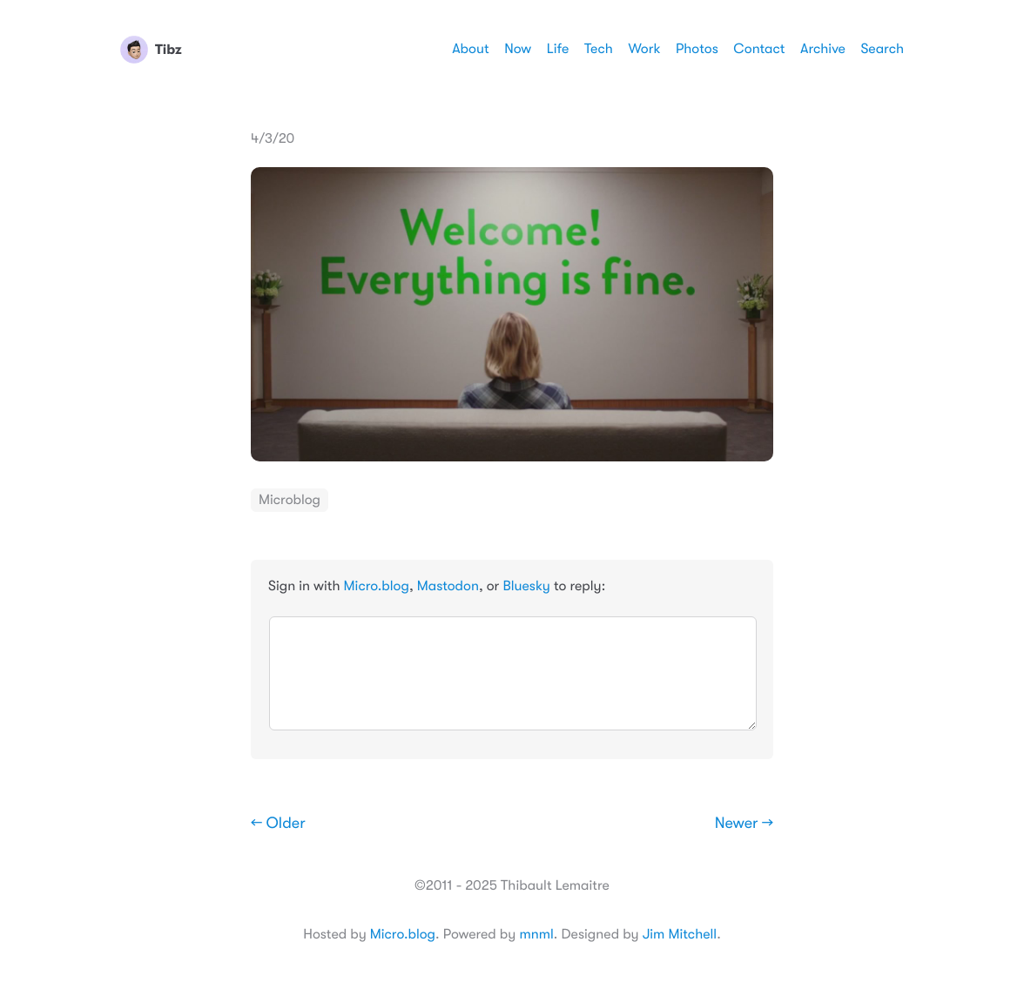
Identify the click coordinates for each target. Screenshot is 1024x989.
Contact (759, 49)
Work (644, 49)
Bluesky (525, 586)
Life (558, 49)
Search (882, 49)
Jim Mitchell (680, 934)
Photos (697, 49)
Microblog (289, 500)
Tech (598, 49)
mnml (536, 934)
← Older (278, 823)
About (470, 49)
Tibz (151, 50)
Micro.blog (376, 586)
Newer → (744, 823)
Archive (822, 49)
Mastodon (448, 586)
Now (517, 49)
